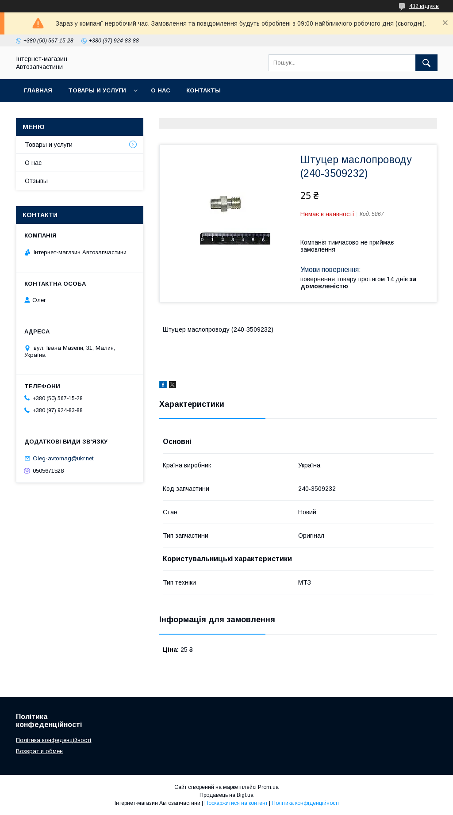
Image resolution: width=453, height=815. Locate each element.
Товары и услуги (97, 90)
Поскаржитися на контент (236, 803)
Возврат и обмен (39, 751)
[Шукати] (426, 62)
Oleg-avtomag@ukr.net (63, 458)
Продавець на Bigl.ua (226, 795)
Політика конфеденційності (53, 740)
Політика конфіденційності (305, 803)
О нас (160, 90)
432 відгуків (424, 6)
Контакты (203, 90)
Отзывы (36, 180)
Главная (38, 90)
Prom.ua (268, 787)
